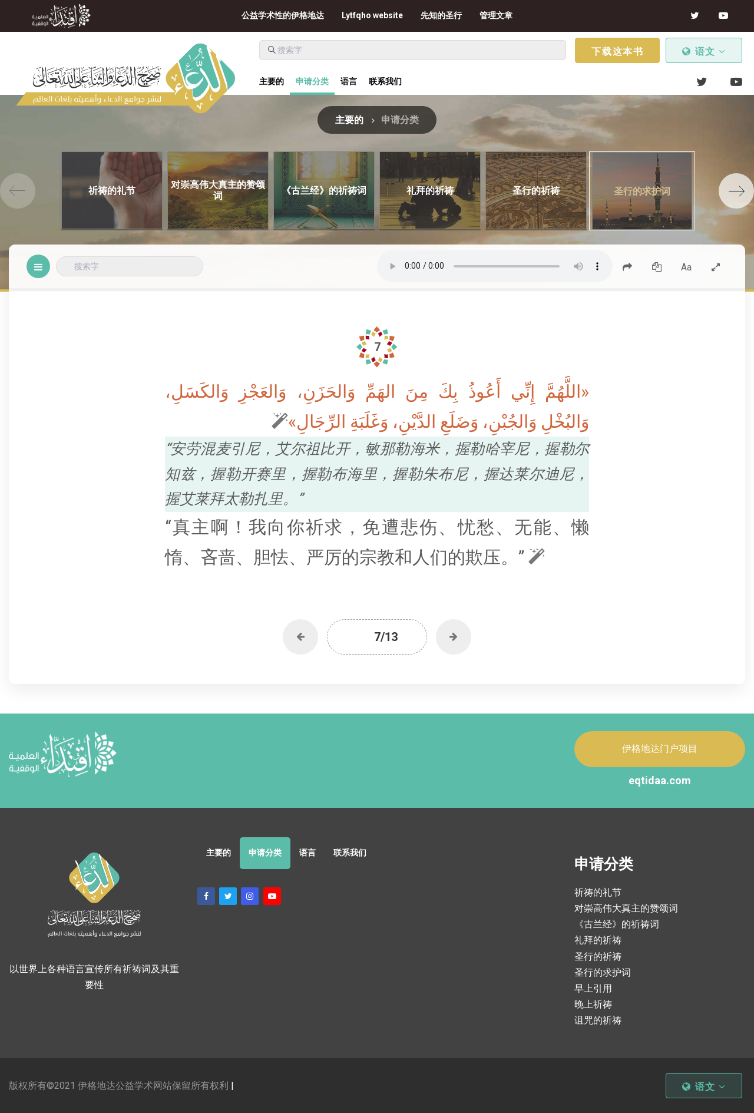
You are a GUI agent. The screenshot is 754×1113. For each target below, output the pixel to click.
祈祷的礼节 (597, 892)
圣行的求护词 (602, 972)
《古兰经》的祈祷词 (616, 924)
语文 (704, 51)
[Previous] (17, 191)
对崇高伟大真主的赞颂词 (626, 908)
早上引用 (593, 988)
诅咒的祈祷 (597, 1020)
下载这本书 (617, 51)
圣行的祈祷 (597, 956)
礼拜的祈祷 (597, 940)
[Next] (736, 191)
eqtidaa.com (660, 780)
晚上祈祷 (593, 1004)
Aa (686, 267)
